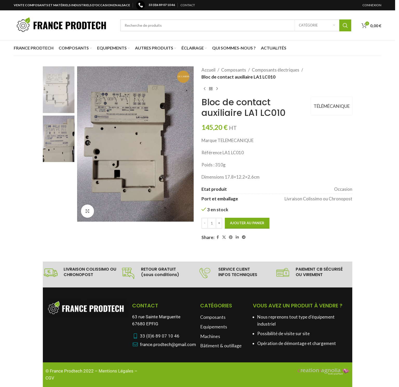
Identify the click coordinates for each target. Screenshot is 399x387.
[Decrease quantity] (204, 223)
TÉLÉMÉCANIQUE (332, 106)
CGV (49, 378)
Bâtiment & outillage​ (221, 345)
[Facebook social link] (217, 237)
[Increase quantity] (219, 223)
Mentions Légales (116, 371)
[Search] (235, 25)
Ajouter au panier (247, 223)
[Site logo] (62, 24)
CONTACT (187, 5)
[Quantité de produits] (212, 223)
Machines (210, 336)
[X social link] (224, 237)
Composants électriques (275, 70)
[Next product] (217, 89)
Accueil (208, 70)
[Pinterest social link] (230, 237)
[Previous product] (204, 89)
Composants (233, 70)
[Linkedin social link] (237, 237)
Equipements (213, 326)
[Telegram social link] (243, 237)
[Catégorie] (317, 25)
